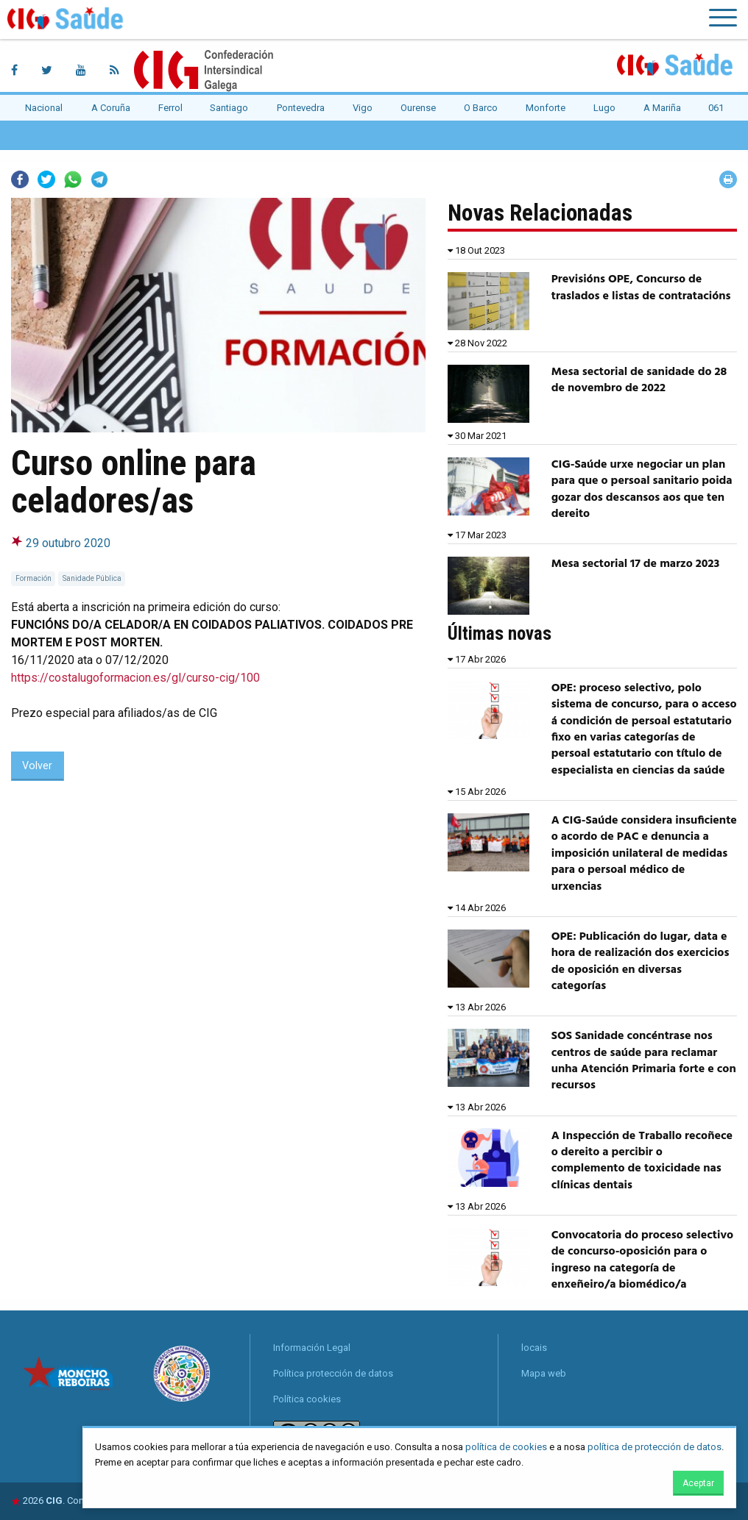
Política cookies (307, 1399)
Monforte (545, 107)
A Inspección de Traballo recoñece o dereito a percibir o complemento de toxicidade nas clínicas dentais (642, 1161)
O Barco (481, 107)
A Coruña (110, 107)
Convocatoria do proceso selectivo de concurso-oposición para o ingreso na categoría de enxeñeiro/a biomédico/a (642, 1260)
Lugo (604, 107)
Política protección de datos (333, 1373)
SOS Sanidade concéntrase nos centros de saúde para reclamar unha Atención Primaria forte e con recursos (643, 1061)
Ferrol (170, 107)
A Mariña (662, 107)
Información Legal (311, 1347)
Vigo (363, 107)
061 (716, 107)
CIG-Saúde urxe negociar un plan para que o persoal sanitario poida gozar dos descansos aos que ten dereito (642, 489)
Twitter (46, 179)
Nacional (44, 107)
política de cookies (506, 1446)
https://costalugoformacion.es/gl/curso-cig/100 (135, 678)
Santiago (229, 107)
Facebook (20, 179)
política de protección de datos (654, 1446)
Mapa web (543, 1373)
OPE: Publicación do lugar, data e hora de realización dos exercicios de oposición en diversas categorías (640, 961)
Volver (37, 766)
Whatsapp (73, 179)
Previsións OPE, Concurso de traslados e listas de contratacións (641, 287)
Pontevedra (301, 107)
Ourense (418, 107)
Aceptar (698, 1483)
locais (534, 1347)
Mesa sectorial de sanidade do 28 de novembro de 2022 (639, 380)
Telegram (99, 179)
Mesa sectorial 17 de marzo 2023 (635, 564)
